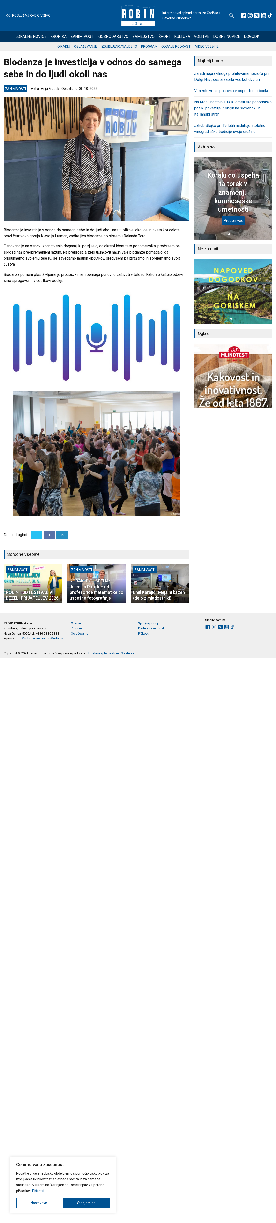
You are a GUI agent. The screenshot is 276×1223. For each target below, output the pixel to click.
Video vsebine (207, 46)
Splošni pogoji (148, 623)
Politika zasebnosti (151, 628)
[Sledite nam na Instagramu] (250, 15)
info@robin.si (25, 638)
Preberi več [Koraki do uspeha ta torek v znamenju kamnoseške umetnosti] (233, 220)
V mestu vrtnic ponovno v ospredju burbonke (231, 90)
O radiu (63, 46)
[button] (28, 15)
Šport (164, 36)
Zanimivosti (82, 36)
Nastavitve (38, 1203)
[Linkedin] (62, 535)
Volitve (201, 36)
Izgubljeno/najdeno (119, 46)
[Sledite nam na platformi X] (257, 15)
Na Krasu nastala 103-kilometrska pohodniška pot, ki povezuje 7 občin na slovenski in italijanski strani (233, 108)
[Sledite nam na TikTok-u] (270, 15)
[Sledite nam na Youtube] (264, 15)
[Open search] (232, 15)
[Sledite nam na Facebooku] (243, 15)
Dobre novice (226, 36)
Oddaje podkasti (176, 46)
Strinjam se (86, 1203)
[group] (233, 291)
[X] (36, 535)
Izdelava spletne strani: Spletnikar (111, 653)
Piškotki (38, 1191)
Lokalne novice (30, 36)
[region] (63, 1185)
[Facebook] (49, 535)
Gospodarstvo (113, 36)
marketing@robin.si (50, 638)
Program (149, 46)
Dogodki (252, 36)
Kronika (58, 36)
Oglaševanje (85, 46)
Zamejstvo (143, 36)
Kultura (182, 36)
